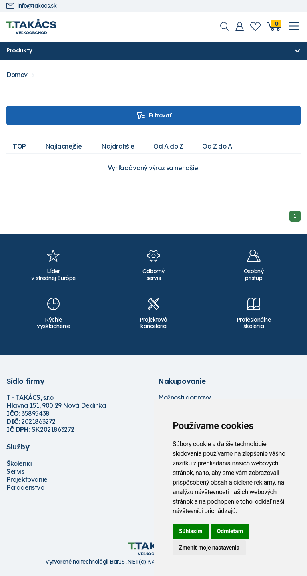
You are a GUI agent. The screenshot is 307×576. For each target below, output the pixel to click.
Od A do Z (168, 146)
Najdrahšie (117, 146)
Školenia (19, 463)
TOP (19, 146)
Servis (15, 471)
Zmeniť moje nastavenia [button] (209, 547)
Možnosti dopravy (184, 397)
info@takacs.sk (31, 5)
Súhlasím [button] (191, 531)
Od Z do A (217, 146)
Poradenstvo (25, 487)
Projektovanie (27, 479)
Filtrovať (153, 115)
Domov (17, 75)
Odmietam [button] (230, 531)
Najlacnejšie (63, 146)
